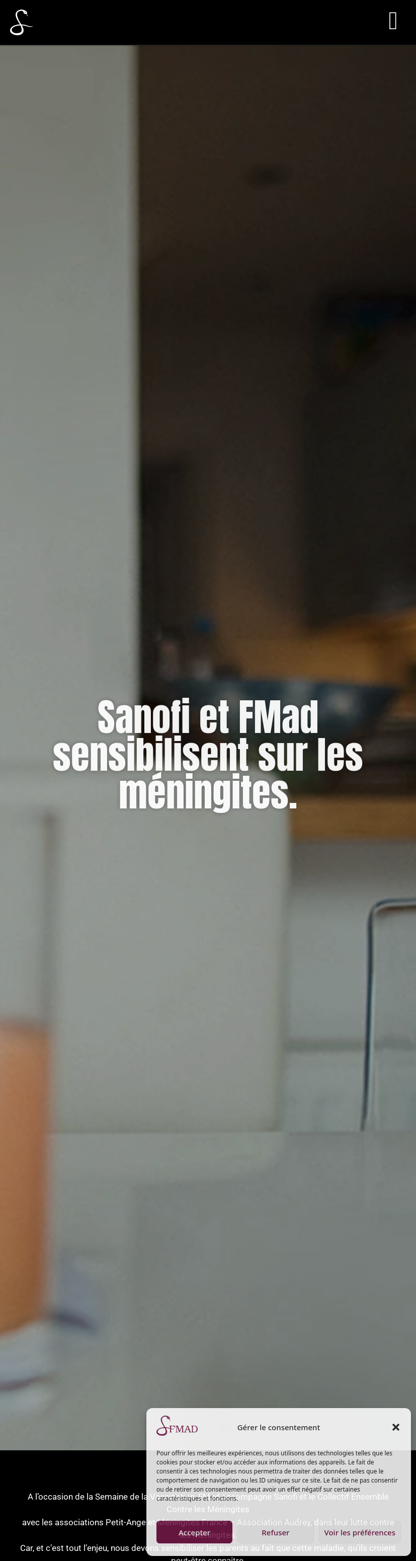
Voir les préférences (359, 1532)
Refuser (275, 1532)
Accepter (194, 1532)
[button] (396, 1427)
